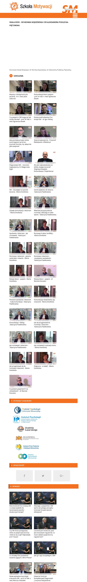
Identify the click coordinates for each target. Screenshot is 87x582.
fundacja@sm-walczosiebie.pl (22, 575)
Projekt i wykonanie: (65, 575)
